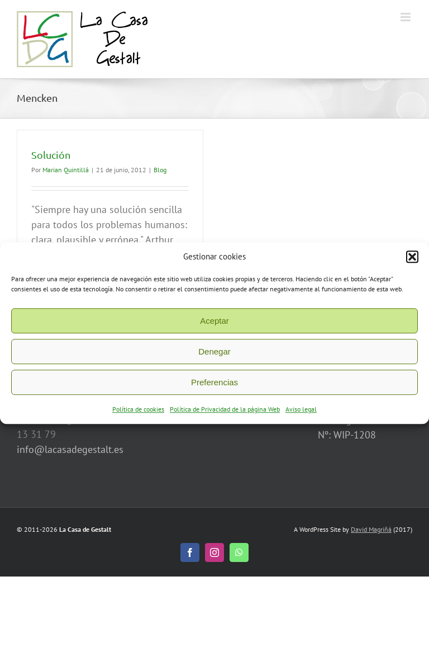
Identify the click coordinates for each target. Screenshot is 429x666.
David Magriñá (371, 529)
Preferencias (214, 386)
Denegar (214, 356)
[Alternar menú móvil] (406, 17)
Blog (160, 170)
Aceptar (214, 325)
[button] (412, 261)
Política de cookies (138, 413)
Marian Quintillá (65, 170)
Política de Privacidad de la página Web (225, 413)
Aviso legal (301, 413)
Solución (50, 154)
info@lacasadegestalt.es (70, 449)
